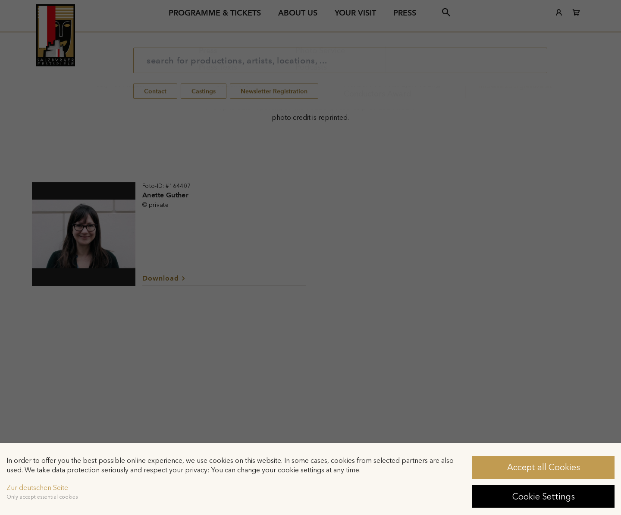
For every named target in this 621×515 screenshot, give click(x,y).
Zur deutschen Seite (37, 488)
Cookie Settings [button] (543, 496)
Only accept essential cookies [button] (42, 497)
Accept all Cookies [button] (543, 467)
